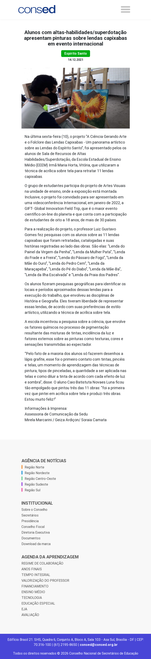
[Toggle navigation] (125, 9)
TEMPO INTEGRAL (35, 575)
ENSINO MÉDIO (33, 592)
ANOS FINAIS (31, 569)
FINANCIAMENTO (34, 586)
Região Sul (32, 490)
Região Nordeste (37, 473)
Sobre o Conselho (34, 509)
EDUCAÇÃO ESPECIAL (38, 603)
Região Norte (34, 467)
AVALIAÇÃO (30, 615)
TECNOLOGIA (31, 597)
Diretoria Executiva (35, 532)
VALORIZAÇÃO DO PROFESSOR (45, 580)
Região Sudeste (36, 484)
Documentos (30, 538)
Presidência (30, 521)
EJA (24, 609)
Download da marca (36, 544)
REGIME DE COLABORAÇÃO (42, 563)
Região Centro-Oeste (40, 478)
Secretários (29, 515)
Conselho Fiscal (33, 527)
